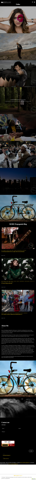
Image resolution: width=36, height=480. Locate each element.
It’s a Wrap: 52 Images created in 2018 (6, 283)
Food (10, 250)
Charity (4, 250)
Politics (31, 281)
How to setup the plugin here (13, 463)
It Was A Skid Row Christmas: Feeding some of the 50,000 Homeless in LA (11, 314)
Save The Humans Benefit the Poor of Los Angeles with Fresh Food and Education (12, 251)
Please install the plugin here (25, 462)
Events (7, 250)
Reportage (24, 250)
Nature (15, 281)
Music (13, 250)
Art (2, 250)
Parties (15, 250)
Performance (22, 281)
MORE (10, 281)
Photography (19, 250)
